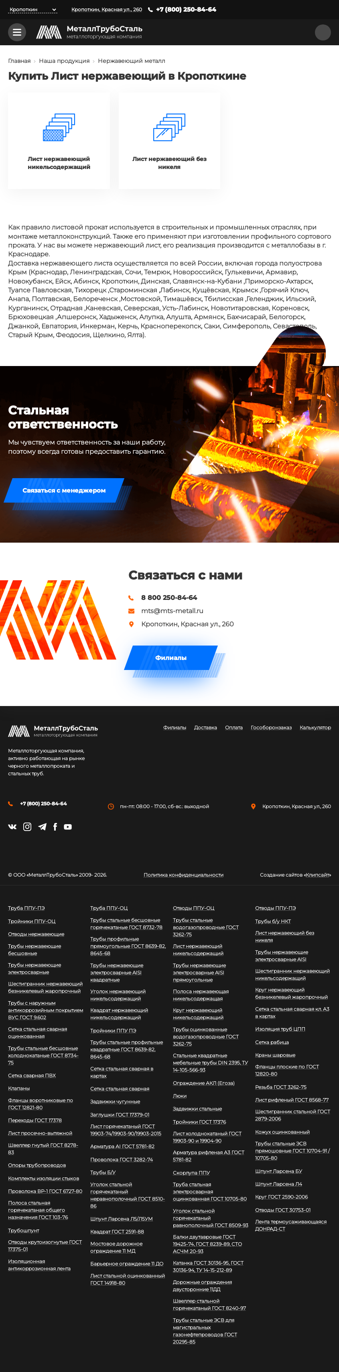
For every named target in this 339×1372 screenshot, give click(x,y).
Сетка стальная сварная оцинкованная (37, 1032)
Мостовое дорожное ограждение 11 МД (116, 1247)
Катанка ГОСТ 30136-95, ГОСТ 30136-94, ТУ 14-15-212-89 (208, 1266)
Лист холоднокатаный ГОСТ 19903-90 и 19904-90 (207, 1137)
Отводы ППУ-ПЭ (275, 908)
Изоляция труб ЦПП (280, 1029)
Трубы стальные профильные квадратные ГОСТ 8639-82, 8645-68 (126, 1049)
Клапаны (19, 1088)
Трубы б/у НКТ (273, 921)
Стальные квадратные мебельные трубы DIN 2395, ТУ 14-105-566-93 (210, 1062)
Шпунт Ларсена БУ (278, 1171)
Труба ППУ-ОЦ (109, 908)
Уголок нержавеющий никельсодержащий (118, 995)
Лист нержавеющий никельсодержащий (198, 949)
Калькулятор (315, 727)
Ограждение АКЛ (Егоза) (204, 1083)
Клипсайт (317, 875)
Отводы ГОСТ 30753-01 (283, 1210)
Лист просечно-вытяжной (40, 1133)
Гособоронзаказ (271, 727)
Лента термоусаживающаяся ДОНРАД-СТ (291, 1225)
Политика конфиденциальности (183, 875)
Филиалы (171, 658)
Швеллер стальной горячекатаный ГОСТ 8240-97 (209, 1304)
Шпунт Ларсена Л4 (278, 1184)
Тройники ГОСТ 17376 (199, 1122)
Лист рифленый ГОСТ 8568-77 (292, 1100)
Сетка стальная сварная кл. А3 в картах (292, 1012)
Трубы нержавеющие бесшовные (34, 949)
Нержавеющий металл (131, 60)
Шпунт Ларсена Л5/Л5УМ (121, 1219)
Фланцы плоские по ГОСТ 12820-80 (287, 1070)
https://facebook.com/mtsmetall (55, 827)
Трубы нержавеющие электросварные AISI (281, 955)
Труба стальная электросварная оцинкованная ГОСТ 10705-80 (210, 1191)
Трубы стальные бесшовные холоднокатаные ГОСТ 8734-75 (43, 1055)
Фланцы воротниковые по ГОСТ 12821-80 (40, 1103)
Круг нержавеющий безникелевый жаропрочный (291, 993)
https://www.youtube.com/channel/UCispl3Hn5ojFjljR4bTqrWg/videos (68, 827)
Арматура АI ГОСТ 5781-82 (122, 1146)
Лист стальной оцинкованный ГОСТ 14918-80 (127, 1279)
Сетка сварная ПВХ (32, 1075)
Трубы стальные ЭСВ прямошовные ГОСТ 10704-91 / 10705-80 (292, 1151)
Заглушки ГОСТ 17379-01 (119, 1115)
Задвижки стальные (197, 1109)
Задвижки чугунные (115, 1101)
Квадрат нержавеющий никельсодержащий (119, 1013)
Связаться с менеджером (64, 490)
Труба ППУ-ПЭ (26, 908)
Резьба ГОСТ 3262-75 (281, 1087)
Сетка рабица (272, 1042)
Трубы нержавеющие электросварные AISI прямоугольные (199, 972)
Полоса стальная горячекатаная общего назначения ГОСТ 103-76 (38, 1210)
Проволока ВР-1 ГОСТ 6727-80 (45, 1191)
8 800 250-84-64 (169, 598)
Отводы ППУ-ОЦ (193, 908)
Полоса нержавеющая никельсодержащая (201, 995)
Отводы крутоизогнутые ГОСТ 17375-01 (45, 1245)
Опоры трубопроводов (37, 1165)
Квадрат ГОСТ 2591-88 (117, 1232)
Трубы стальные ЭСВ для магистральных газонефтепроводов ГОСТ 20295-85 (205, 1331)
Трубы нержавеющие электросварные (34, 968)
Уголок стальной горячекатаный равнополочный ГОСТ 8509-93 (210, 1218)
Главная (19, 60)
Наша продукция (64, 60)
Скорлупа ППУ (191, 1173)
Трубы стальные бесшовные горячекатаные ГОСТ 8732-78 (126, 923)
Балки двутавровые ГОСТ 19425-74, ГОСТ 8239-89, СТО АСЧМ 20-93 (207, 1244)
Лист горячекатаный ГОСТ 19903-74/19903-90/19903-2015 (125, 1130)
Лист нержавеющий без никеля (284, 936)
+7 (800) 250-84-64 (186, 9)
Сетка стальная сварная (119, 1089)
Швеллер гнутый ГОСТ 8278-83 (43, 1148)
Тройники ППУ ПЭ (113, 1031)
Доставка (205, 727)
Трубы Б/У (103, 1172)
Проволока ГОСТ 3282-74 (121, 1160)
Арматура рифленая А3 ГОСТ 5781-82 (208, 1156)
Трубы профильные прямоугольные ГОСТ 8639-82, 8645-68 (128, 946)
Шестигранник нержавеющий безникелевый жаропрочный (45, 987)
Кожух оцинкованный (282, 1132)
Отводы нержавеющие (36, 934)
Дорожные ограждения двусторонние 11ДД (202, 1285)
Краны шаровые (275, 1055)
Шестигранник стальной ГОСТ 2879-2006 (292, 1115)
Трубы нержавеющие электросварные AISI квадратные (116, 972)
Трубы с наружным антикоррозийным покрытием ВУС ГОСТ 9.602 (45, 1010)
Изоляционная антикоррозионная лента (39, 1264)
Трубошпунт (23, 1230)
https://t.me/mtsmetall (42, 826)
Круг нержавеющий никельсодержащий (198, 1013)
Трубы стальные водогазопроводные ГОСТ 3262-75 (206, 927)
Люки (180, 1096)
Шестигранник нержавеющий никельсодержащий (292, 974)
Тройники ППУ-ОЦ (31, 921)
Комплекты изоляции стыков (43, 1178)
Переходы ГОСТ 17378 (35, 1120)
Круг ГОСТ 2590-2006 (281, 1197)
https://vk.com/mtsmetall (12, 826)
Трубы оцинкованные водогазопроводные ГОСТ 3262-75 (206, 1036)
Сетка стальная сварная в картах (121, 1072)
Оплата (234, 727)
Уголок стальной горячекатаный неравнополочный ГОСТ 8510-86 (127, 1195)
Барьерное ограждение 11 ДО (126, 1264)
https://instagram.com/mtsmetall (27, 827)
